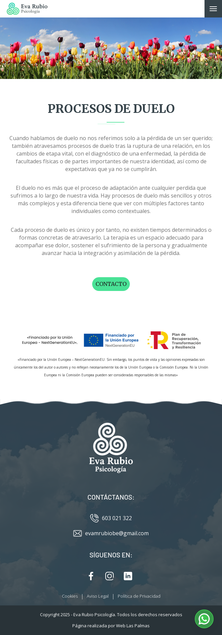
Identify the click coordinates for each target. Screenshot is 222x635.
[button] (204, 619)
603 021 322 (111, 518)
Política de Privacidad (139, 596)
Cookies (70, 596)
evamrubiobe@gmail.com (111, 533)
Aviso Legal (98, 596)
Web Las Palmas (133, 626)
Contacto (111, 284)
